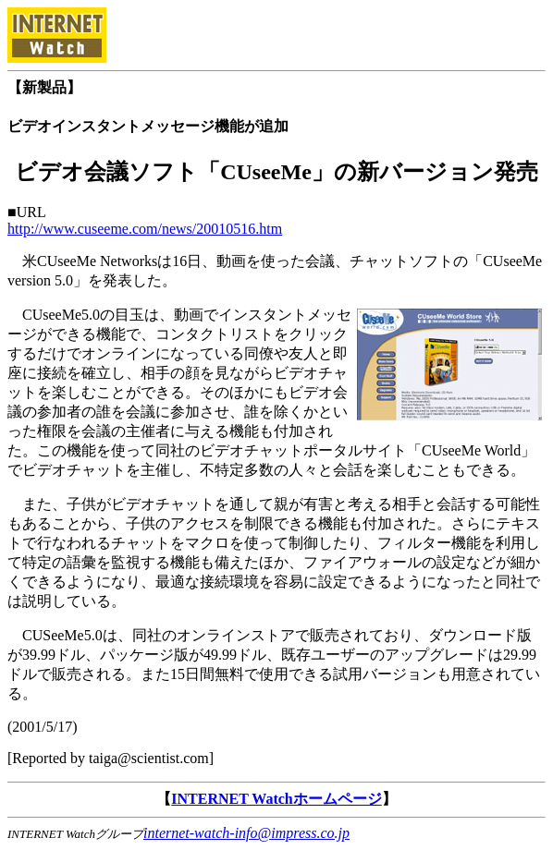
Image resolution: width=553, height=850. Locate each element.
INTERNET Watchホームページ (276, 799)
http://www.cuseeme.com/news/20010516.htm (144, 229)
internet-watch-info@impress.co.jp (246, 833)
